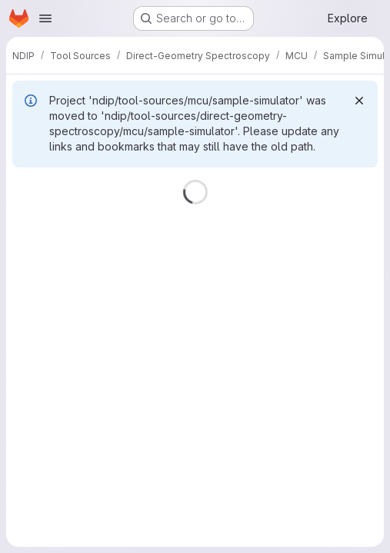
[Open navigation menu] (45, 18)
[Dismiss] (359, 100)
